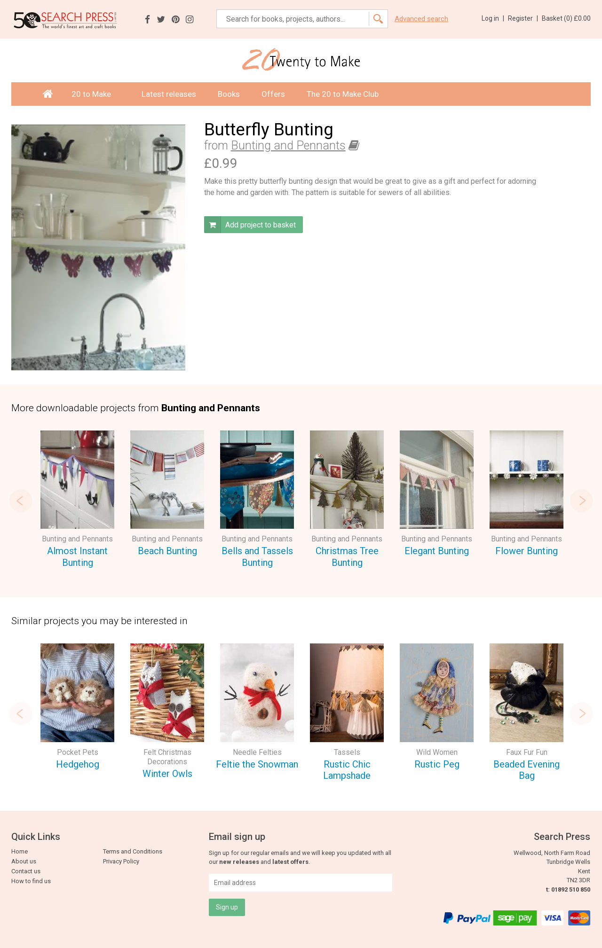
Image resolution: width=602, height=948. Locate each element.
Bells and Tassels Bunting (257, 556)
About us (23, 861)
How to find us (31, 881)
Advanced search (421, 19)
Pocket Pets (77, 752)
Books (229, 94)
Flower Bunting (526, 550)
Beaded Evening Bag (526, 770)
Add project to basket (250, 224)
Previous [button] (20, 500)
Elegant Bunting (436, 550)
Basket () (566, 18)
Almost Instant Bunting (77, 556)
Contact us (25, 871)
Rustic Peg (436, 764)
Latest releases (169, 94)
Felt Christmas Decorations (167, 757)
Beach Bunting (167, 550)
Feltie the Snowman (257, 764)
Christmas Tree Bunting (347, 556)
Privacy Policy (121, 861)
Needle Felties (257, 752)
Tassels (347, 752)
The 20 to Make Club (343, 94)
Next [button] (581, 500)
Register (523, 18)
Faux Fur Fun (526, 752)
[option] (77, 501)
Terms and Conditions (132, 851)
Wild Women (437, 752)
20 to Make (95, 94)
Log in (493, 18)
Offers (273, 94)
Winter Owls (167, 773)
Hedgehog (77, 764)
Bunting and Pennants (288, 145)
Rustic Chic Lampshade (347, 770)
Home (19, 851)
